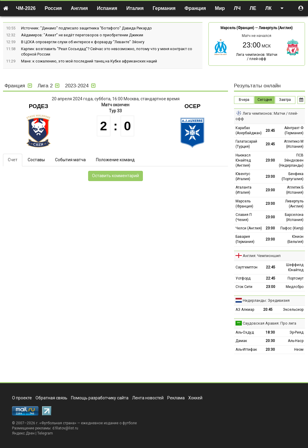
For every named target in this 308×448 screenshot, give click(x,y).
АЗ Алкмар (245, 309)
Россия (53, 8)
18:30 (270, 332)
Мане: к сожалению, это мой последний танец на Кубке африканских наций (89, 61)
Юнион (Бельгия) (295, 239)
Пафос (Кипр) (291, 228)
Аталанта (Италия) (243, 190)
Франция (195, 8)
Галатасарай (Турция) (246, 144)
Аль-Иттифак (246, 349)
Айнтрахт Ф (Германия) (293, 130)
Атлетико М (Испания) (293, 144)
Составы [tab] (36, 159)
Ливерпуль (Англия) (276, 28)
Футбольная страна (58, 423)
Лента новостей (148, 397)
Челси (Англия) (249, 228)
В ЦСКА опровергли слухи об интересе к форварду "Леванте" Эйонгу (82, 42)
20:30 (270, 341)
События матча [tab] (70, 159)
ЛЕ (253, 8)
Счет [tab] (12, 159)
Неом (298, 349)
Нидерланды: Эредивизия (266, 300)
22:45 (270, 267)
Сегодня (264, 100)
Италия (135, 8)
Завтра (285, 100)
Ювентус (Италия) (243, 176)
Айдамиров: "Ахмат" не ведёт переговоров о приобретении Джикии (82, 35)
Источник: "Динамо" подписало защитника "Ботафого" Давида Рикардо (86, 28)
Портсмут (295, 278)
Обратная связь (51, 397)
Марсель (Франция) (237, 28)
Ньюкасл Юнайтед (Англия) (243, 160)
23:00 (270, 160)
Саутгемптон (246, 267)
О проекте (22, 397)
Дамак (241, 341)
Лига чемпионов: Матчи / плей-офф (256, 57)
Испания (107, 8)
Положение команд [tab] (115, 159)
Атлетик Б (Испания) (294, 190)
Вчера (244, 100)
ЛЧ (237, 8)
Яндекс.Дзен (23, 433)
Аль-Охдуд (245, 332)
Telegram (45, 433)
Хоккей (195, 397)
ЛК (268, 8)
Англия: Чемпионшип (262, 255)
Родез (38, 106)
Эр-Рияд (296, 332)
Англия (79, 8)
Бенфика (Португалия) (292, 176)
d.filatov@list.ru (65, 428)
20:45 (270, 131)
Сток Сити (244, 287)
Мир (220, 8)
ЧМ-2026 (26, 8)
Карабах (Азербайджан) (249, 130)
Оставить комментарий (115, 175)
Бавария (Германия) (245, 239)
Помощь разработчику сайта (99, 397)
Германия (164, 8)
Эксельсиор (293, 309)
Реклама (176, 397)
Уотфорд (243, 278)
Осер (192, 106)
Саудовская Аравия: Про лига (269, 323)
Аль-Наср (295, 341)
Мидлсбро (294, 287)
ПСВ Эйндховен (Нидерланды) (291, 160)
